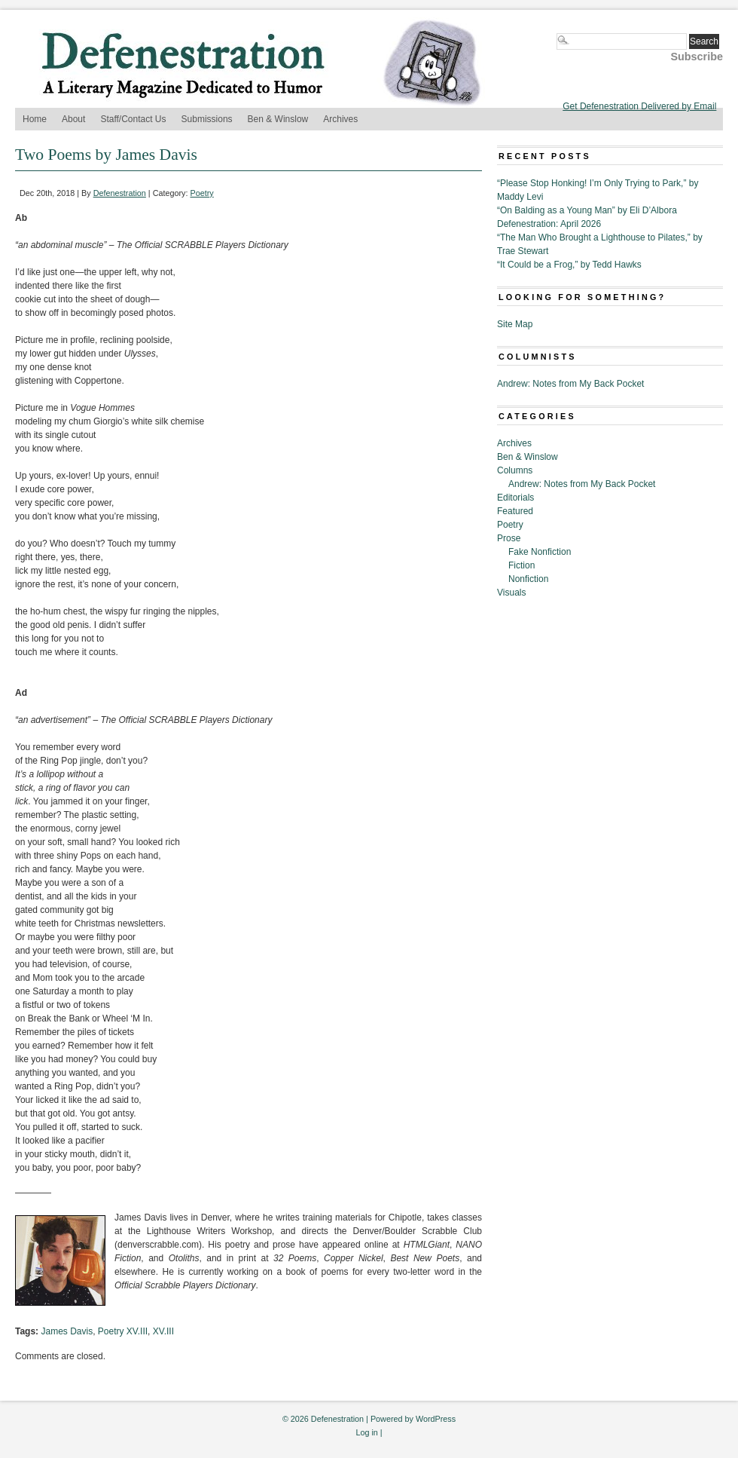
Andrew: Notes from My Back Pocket (570, 383)
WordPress (436, 1418)
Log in (366, 1432)
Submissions (207, 119)
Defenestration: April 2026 (549, 224)
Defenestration (119, 193)
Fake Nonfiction (539, 552)
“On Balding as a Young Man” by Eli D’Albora (587, 210)
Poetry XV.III (123, 1331)
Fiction (521, 565)
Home (35, 119)
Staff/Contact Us (133, 119)
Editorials (515, 497)
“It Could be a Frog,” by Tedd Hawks (569, 264)
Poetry (202, 193)
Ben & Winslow (278, 119)
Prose (508, 538)
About (73, 119)
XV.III (163, 1331)
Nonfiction (528, 579)
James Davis (67, 1331)
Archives (340, 119)
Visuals (511, 592)
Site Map (514, 324)
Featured (515, 511)
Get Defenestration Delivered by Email (639, 106)
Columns (514, 470)
